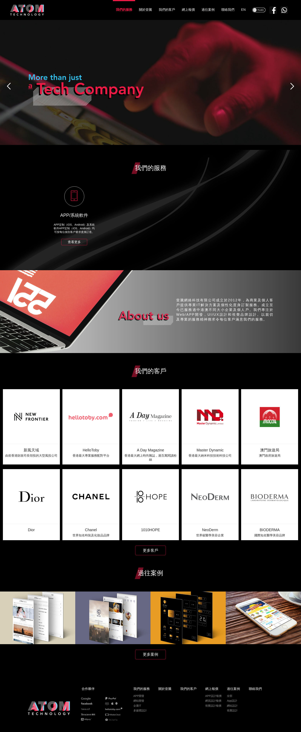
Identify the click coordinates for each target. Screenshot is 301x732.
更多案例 (150, 654)
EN (243, 10)
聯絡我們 (227, 10)
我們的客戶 (167, 10)
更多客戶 (150, 550)
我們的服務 (124, 10)
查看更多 (74, 242)
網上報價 (188, 10)
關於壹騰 (145, 10)
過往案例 (208, 10)
